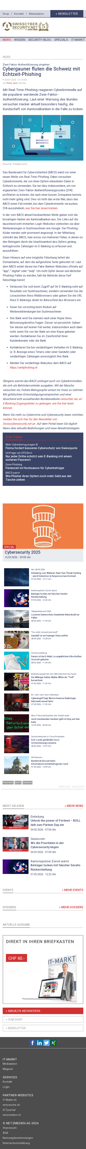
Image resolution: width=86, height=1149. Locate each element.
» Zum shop (14, 1019)
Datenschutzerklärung (16, 1143)
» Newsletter (67, 13)
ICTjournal (9, 1110)
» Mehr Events (72, 890)
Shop (6, 13)
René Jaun (12, 83)
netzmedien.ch (12, 1115)
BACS (18, 782)
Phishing (8, 782)
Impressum (10, 1127)
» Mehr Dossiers (71, 907)
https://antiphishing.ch (23, 367)
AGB (5, 1132)
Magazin (8, 1069)
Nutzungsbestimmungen (18, 1137)
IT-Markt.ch (9, 1099)
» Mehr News (74, 806)
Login (6, 1087)
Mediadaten (36, 13)
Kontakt (19, 13)
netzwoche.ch (11, 1104)
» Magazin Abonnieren (23, 1011)
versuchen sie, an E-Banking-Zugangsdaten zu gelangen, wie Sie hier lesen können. (42, 403)
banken (27, 782)
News (7, 57)
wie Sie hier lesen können (41, 208)
